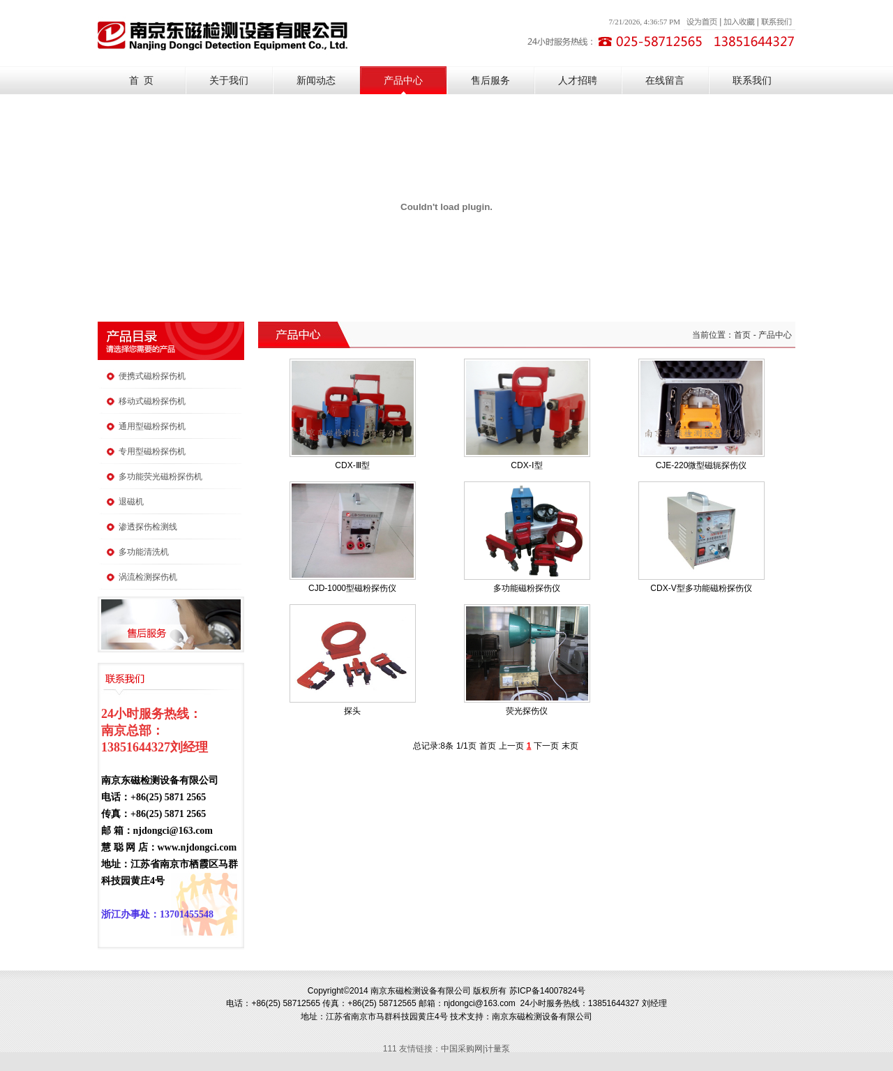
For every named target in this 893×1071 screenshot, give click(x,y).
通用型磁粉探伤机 (152, 426)
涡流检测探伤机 (148, 577)
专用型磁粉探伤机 (152, 451)
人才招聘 (577, 80)
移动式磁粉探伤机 (152, 401)
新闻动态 (316, 80)
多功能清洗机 (144, 552)
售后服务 (490, 80)
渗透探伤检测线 (148, 527)
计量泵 (497, 1049)
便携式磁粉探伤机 (152, 376)
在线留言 (664, 80)
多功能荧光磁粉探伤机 (160, 476)
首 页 (141, 80)
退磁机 (131, 502)
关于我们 (228, 80)
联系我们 (752, 80)
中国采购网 (462, 1049)
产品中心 (403, 80)
